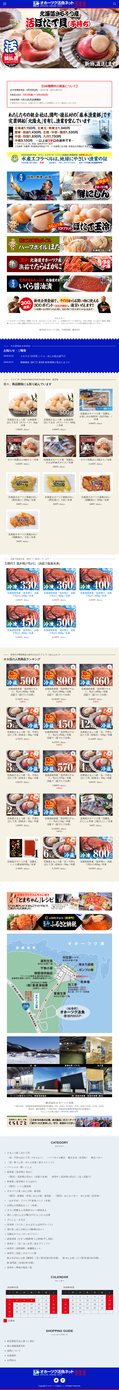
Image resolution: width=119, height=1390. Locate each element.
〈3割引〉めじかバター (66, 1196)
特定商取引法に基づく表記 (20, 1341)
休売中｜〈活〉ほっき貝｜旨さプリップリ (28, 1243)
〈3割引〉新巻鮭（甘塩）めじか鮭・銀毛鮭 (29, 1196)
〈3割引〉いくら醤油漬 (19, 1186)
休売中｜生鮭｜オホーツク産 (21, 1253)
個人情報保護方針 (16, 1346)
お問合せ (11, 1360)
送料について (14, 1351)
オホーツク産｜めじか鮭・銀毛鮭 (24, 1191)
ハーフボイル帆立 (56, 1157)
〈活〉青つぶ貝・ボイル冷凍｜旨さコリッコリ (30, 1162)
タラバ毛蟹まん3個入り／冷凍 (96, 460)
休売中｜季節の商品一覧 (19, 1267)
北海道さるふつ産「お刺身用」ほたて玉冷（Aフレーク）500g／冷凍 (59, 422)
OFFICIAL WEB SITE (69, 1112)
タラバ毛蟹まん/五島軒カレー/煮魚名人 (27, 1210)
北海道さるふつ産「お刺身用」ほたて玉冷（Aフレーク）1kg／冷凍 (23, 422)
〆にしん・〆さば (16, 1220)
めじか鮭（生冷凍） (91, 1196)
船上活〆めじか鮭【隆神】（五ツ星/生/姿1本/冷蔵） (33, 1258)
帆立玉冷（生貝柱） (78, 1157)
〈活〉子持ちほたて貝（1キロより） (25, 1157)
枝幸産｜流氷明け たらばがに (22, 1181)
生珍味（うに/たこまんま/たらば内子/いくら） (30, 1224)
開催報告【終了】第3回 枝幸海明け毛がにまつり (45, 362)
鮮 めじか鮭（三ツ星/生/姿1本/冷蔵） (81, 1258)
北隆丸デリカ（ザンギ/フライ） (23, 1234)
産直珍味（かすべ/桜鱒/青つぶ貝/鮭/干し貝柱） (31, 1239)
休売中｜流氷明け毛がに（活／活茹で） (72, 1177)
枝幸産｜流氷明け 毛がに (19, 1172)
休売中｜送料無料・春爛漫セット (24, 1248)
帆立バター (96, 1157)
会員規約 (11, 1355)
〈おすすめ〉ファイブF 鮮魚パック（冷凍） (29, 1200)
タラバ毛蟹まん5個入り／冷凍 (23, 460)
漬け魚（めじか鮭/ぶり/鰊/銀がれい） (26, 1229)
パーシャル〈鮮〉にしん (19, 1167)
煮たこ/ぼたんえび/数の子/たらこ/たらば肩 (28, 1215)
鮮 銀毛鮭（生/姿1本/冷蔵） (21, 1263)
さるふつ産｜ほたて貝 (18, 1153)
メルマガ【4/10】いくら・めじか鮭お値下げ (42, 356)
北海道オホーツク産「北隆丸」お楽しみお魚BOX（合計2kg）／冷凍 (96, 416)
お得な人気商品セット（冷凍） (23, 1205)
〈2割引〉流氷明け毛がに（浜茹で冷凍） (28, 1177)
